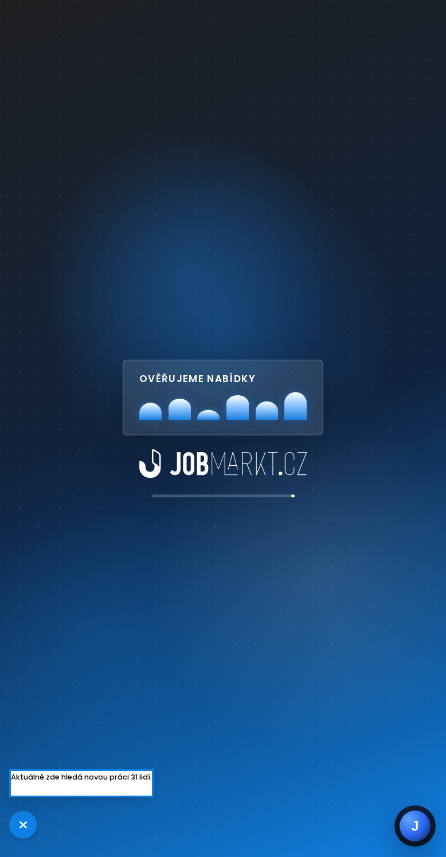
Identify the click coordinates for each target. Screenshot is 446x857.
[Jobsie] (415, 826)
